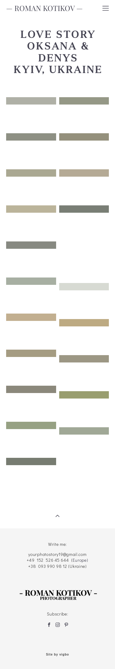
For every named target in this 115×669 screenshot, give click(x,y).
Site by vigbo (57, 654)
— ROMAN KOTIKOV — (44, 8)
